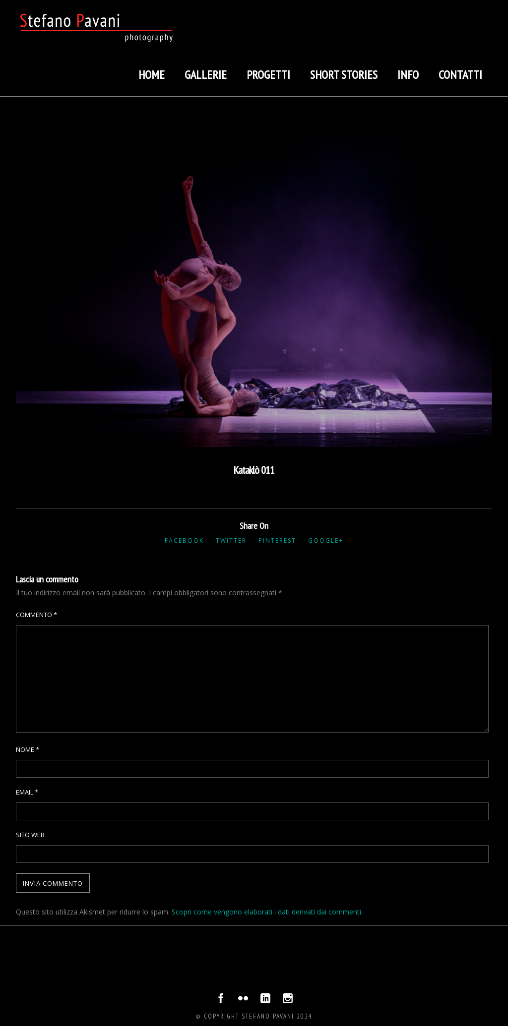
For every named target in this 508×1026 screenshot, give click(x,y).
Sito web (30, 834)
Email (27, 792)
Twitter (231, 540)
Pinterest (277, 540)
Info (408, 74)
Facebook (184, 540)
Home (151, 74)
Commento (36, 614)
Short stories (344, 74)
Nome (27, 749)
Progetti (268, 74)
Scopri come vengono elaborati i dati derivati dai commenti (266, 911)
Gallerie (206, 74)
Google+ (325, 540)
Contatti (460, 74)
